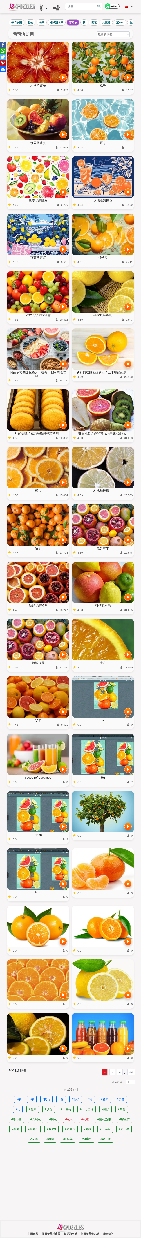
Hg (103, 777)
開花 (94, 22)
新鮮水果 (38, 663)
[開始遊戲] (63, 77)
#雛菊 (15, 1129)
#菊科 (87, 1129)
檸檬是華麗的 (102, 315)
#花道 (85, 1119)
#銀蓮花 (70, 1129)
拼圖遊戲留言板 (90, 1233)
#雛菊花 (33, 1129)
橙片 (38, 491)
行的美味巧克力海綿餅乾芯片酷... (38, 433)
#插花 (53, 1119)
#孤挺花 (67, 1139)
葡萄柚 (73, 22)
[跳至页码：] (130, 1082)
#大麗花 (35, 1119)
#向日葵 (124, 1129)
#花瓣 (105, 1099)
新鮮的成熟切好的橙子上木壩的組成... (103, 372)
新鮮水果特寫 (38, 605)
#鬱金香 (124, 1119)
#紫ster (51, 1129)
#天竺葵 (66, 1109)
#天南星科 (86, 1109)
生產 (132, 22)
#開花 (46, 1099)
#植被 (75, 1099)
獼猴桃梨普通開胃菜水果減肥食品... (103, 433)
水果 (41, 22)
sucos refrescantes (38, 777)
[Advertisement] (70, 1181)
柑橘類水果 (56, 22)
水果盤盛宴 (38, 143)
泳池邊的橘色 (102, 200)
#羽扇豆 (86, 1139)
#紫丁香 (105, 1139)
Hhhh (38, 835)
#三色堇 (105, 1129)
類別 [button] (44, 8)
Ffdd (38, 892)
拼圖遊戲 (33, 1233)
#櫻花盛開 (104, 1119)
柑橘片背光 (38, 85)
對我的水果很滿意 (38, 315)
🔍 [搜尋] (99, 6)
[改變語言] (129, 6)
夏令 (103, 143)
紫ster (120, 22)
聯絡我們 (108, 1233)
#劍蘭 (50, 1139)
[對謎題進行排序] (113, 34)
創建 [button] (56, 8)
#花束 (69, 1119)
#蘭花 (121, 1109)
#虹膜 (105, 1109)
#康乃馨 (16, 1119)
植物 (30, 22)
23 (131, 1071)
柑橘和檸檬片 (102, 491)
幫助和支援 (70, 1233)
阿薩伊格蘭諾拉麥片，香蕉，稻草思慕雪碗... (38, 374)
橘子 (103, 85)
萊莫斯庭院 (38, 257)
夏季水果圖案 (38, 200)
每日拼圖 (16, 22)
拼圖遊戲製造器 (51, 1233)
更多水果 (103, 548)
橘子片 (103, 257)
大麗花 (106, 22)
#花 (61, 1099)
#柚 (19, 1099)
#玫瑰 (48, 1109)
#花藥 (34, 1139)
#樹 (90, 1099)
